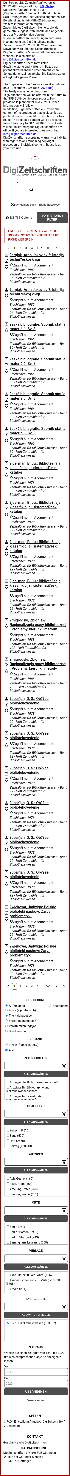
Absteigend (58, 1006)
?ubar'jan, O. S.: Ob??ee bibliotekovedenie (29, 700)
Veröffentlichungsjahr (21, 1026)
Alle (9, 1050)
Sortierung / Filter (52, 217)
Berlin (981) (16, 1227)
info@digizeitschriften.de (20, 59)
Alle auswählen (36, 1073)
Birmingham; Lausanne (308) (27, 1242)
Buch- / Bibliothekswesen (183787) (31, 1323)
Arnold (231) (16, 1289)
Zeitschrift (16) (18, 1130)
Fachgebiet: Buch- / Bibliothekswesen (36, 204)
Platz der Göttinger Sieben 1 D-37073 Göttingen (25, 1459)
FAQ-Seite (46, 6)
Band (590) (15, 1135)
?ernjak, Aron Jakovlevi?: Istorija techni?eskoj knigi (37, 257)
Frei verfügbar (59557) (21, 1045)
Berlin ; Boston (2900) (22, 1232)
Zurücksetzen (36, 1400)
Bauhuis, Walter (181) (22, 1194)
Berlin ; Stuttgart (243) (23, 1237)
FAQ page (46, 88)
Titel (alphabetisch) (20, 1015)
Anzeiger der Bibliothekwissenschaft (32, 1082)
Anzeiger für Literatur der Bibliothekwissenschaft (24, 1098)
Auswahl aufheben (36, 1314)
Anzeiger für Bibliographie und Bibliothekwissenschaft (27, 1089)
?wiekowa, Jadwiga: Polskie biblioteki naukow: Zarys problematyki (33, 911)
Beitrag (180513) (19, 1146)
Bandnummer (16, 1031)
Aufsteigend (15, 1006)
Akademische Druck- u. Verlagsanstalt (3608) (33, 1282)
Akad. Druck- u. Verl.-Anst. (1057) (30, 1275)
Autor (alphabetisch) (20, 1010)
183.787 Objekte (19, 217)
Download (13, 1426)
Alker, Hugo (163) (20, 1184)
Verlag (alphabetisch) (21, 1021)
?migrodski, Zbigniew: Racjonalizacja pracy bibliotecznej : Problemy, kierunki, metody (38, 624)
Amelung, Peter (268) (22, 1189)
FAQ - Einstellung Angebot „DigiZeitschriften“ (36, 1421)
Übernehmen (36, 1391)
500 (48, 247)
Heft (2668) (16, 1141)
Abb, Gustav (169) (20, 1178)
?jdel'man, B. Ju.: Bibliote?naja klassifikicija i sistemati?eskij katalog (35, 468)
